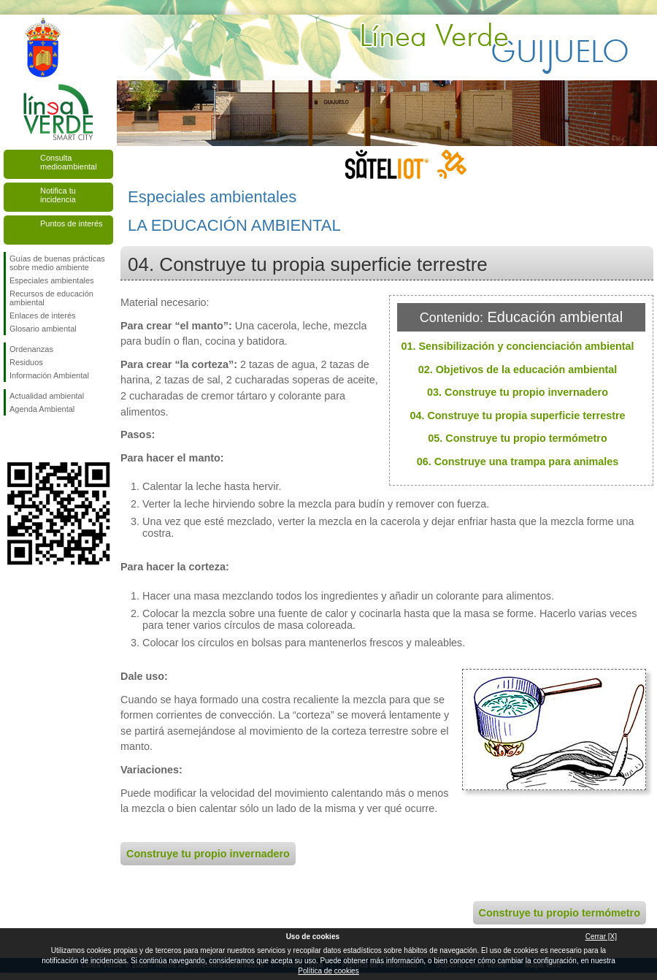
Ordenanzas (31, 349)
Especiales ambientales (51, 280)
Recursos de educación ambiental (51, 298)
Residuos (26, 362)
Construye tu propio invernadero (208, 854)
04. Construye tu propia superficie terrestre (517, 415)
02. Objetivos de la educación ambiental (518, 369)
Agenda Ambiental (41, 409)
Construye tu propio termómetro (559, 913)
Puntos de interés (71, 223)
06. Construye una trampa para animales (518, 461)
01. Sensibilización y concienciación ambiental (517, 346)
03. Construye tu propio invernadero (517, 392)
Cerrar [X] (601, 937)
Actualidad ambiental (46, 395)
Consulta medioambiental (68, 162)
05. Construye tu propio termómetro (517, 438)
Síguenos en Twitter (36, 439)
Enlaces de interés (42, 315)
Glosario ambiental (43, 328)
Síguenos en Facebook (12, 439)
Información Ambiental (49, 375)
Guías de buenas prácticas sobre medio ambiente (57, 263)
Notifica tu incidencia (58, 195)
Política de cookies (328, 971)
